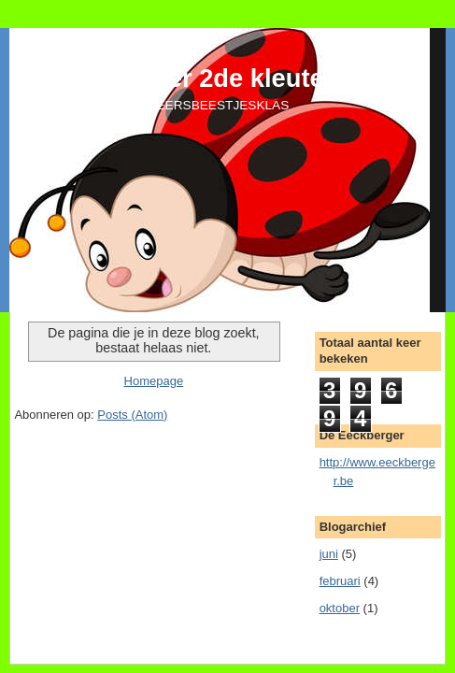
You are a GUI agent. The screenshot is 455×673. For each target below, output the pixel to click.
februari (340, 581)
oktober (340, 608)
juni (329, 554)
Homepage (154, 381)
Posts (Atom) (132, 415)
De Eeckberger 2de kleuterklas (198, 78)
